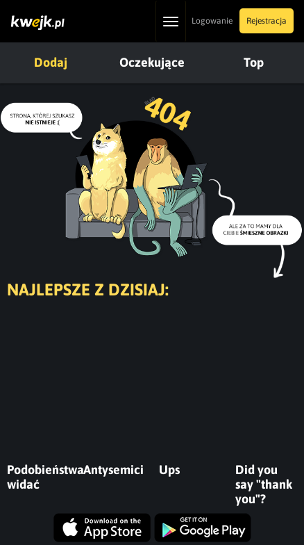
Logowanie (212, 21)
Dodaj (50, 62)
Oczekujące (152, 62)
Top (254, 62)
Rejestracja (266, 21)
